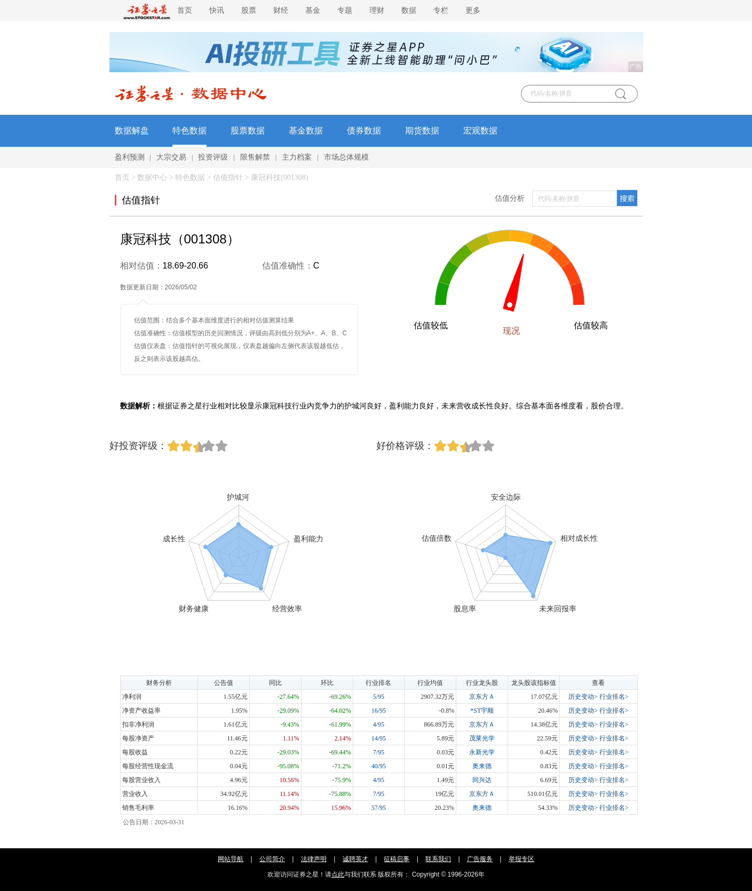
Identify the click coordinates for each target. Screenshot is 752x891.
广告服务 (480, 859)
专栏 (440, 10)
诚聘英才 (355, 859)
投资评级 (213, 157)
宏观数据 (480, 130)
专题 (344, 10)
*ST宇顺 (482, 710)
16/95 (378, 710)
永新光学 (482, 752)
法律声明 (314, 859)
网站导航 (230, 859)
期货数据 (422, 130)
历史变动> (583, 696)
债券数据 (364, 130)
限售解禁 (255, 157)
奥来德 (482, 766)
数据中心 (152, 178)
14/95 (378, 738)
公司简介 (272, 859)
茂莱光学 (482, 738)
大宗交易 (171, 157)
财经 (280, 10)
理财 (376, 10)
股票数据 (248, 130)
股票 (248, 10)
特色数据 (189, 130)
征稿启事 (396, 859)
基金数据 (306, 130)
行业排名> (614, 696)
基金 (312, 10)
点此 (337, 874)
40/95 (378, 766)
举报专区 (521, 859)
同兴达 (482, 780)
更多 (472, 10)
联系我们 (438, 859)
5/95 (378, 696)
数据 (408, 10)
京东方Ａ (482, 696)
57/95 (378, 807)
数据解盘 (132, 130)
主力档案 (297, 157)
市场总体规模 (346, 157)
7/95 (378, 752)
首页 (184, 10)
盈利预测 (130, 157)
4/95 (378, 724)
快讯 (216, 10)
